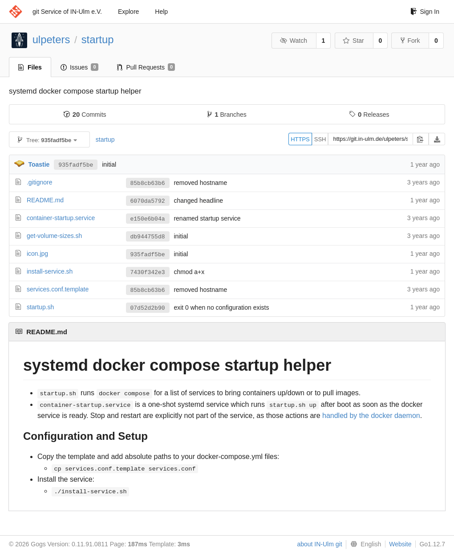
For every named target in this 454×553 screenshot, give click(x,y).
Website (400, 544)
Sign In (424, 11)
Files (30, 67)
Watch (293, 40)
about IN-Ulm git (319, 544)
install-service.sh (50, 271)
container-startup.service (61, 217)
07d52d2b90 (147, 308)
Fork (410, 40)
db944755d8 (147, 237)
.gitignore (40, 182)
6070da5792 (147, 201)
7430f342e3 (147, 272)
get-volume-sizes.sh (54, 235)
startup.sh (40, 307)
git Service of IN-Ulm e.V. (67, 11)
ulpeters (51, 39)
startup (97, 39)
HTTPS (300, 139)
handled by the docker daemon (371, 415)
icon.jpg (37, 253)
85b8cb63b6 (147, 183)
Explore (128, 11)
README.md (45, 200)
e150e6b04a (147, 219)
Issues (79, 67)
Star (353, 40)
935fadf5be (75, 164)
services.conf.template (58, 289)
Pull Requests (146, 67)
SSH (320, 139)
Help (161, 11)
